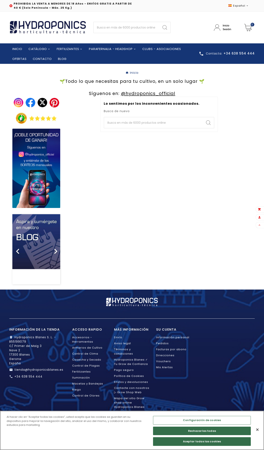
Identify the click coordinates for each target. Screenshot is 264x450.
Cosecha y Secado (86, 360)
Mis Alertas (164, 367)
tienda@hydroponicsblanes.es (38, 370)
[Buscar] (126, 27)
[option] (36, 249)
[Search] (165, 27)
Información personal (172, 337)
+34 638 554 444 (28, 376)
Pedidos (162, 343)
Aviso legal (122, 343)
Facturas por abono (171, 349)
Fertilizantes (81, 372)
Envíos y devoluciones (131, 382)
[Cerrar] (257, 431)
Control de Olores (86, 396)
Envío (118, 337)
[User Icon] (226, 27)
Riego (76, 390)
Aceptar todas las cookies (202, 443)
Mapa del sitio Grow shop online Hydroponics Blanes (129, 402)
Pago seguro (124, 370)
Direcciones (165, 355)
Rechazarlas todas (202, 432)
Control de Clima (85, 354)
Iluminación (81, 378)
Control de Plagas (86, 366)
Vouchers (163, 361)
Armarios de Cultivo (87, 348)
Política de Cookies (129, 376)
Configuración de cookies (202, 421)
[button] (16, 249)
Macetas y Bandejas (87, 384)
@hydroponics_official (148, 93)
